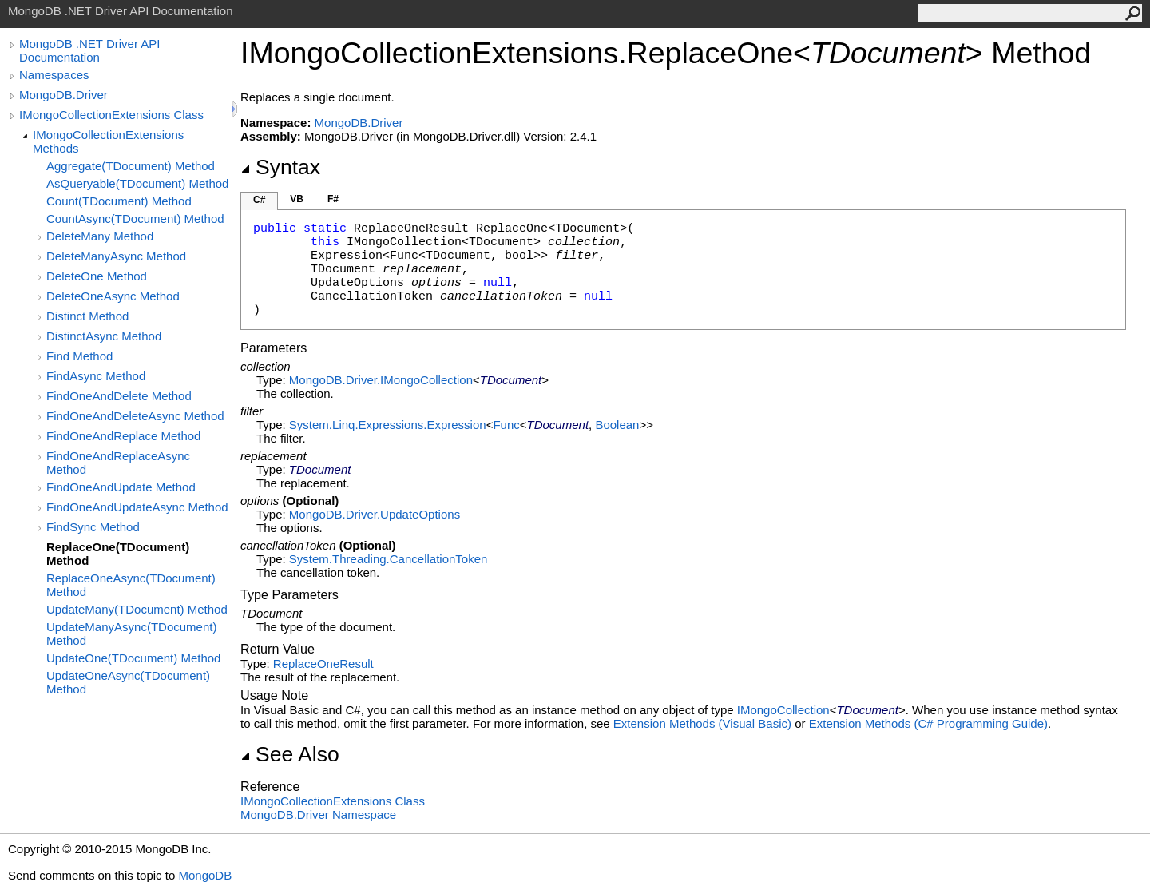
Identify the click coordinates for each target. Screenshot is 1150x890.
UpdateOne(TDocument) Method (133, 658)
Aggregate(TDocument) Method (130, 166)
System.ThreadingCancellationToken (388, 559)
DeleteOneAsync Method (113, 296)
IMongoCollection (783, 710)
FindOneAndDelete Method (119, 396)
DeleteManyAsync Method (116, 256)
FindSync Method (93, 527)
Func (506, 424)
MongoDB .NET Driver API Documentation (89, 50)
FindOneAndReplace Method (123, 436)
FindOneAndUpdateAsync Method (137, 507)
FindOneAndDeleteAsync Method (135, 416)
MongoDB (205, 875)
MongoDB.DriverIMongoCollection (381, 380)
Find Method (79, 356)
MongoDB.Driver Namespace (318, 814)
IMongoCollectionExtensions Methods (108, 141)
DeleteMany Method (99, 236)
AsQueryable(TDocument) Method (137, 183)
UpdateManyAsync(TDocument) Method (131, 633)
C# (259, 199)
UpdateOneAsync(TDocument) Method (128, 682)
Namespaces (54, 74)
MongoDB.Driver (63, 94)
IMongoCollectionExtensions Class (111, 114)
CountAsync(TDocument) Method (135, 218)
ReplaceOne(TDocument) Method (117, 553)
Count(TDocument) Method (119, 201)
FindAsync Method (95, 376)
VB (296, 199)
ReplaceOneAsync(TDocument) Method (131, 584)
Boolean (617, 424)
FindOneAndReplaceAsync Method (118, 462)
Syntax (280, 167)
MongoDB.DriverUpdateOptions (374, 514)
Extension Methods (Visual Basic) (702, 723)
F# (333, 199)
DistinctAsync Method (103, 336)
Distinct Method (87, 316)
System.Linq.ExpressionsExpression (387, 424)
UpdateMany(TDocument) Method (137, 609)
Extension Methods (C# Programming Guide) (928, 723)
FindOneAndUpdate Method (121, 487)
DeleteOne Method (96, 276)
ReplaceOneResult (323, 663)
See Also (289, 754)
